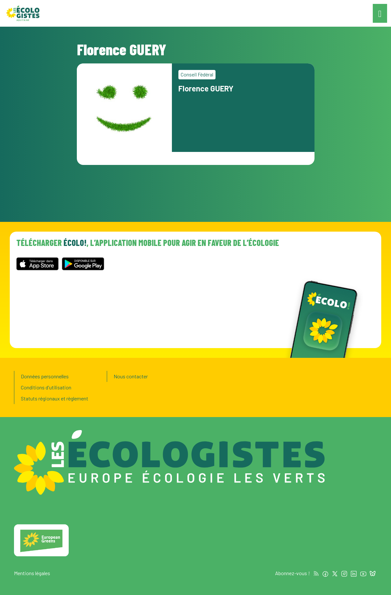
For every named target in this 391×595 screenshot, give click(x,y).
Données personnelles (45, 376)
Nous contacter (131, 376)
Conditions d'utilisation (46, 387)
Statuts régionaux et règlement (54, 398)
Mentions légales (32, 573)
